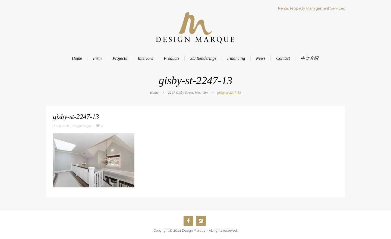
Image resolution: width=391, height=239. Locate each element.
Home (154, 92)
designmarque (82, 126)
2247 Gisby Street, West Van (187, 92)
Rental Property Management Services (311, 8)
